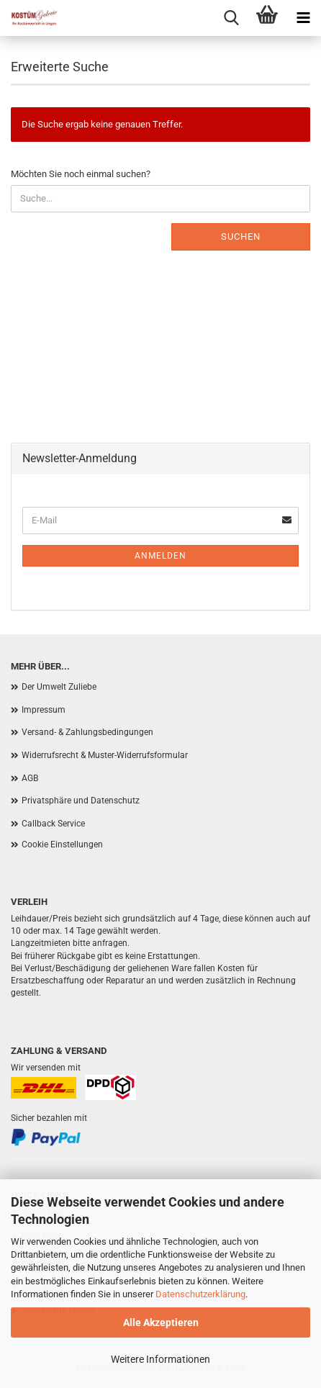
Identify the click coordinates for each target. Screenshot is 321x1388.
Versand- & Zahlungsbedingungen (87, 732)
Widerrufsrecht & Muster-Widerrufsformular (105, 755)
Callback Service (53, 824)
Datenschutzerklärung (200, 1294)
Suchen (241, 236)
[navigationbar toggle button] (303, 18)
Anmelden (160, 556)
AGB (30, 778)
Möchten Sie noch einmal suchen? (80, 173)
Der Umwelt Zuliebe (59, 687)
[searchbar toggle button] (231, 18)
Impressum (43, 710)
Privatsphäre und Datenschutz (81, 801)
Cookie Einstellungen (62, 844)
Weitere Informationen (160, 1359)
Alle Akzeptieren (161, 1322)
